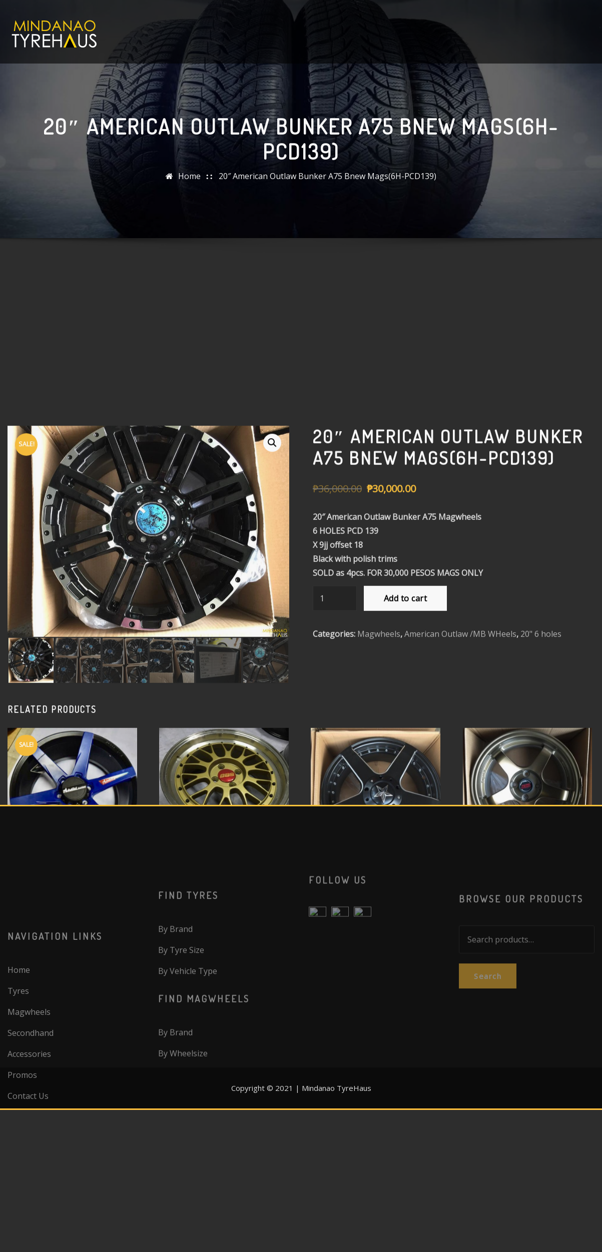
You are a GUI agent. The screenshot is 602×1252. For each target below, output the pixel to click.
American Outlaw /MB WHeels (460, 615)
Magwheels (378, 615)
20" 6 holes (540, 615)
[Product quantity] (335, 579)
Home (189, 191)
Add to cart (405, 579)
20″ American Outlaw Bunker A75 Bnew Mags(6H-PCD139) (327, 191)
